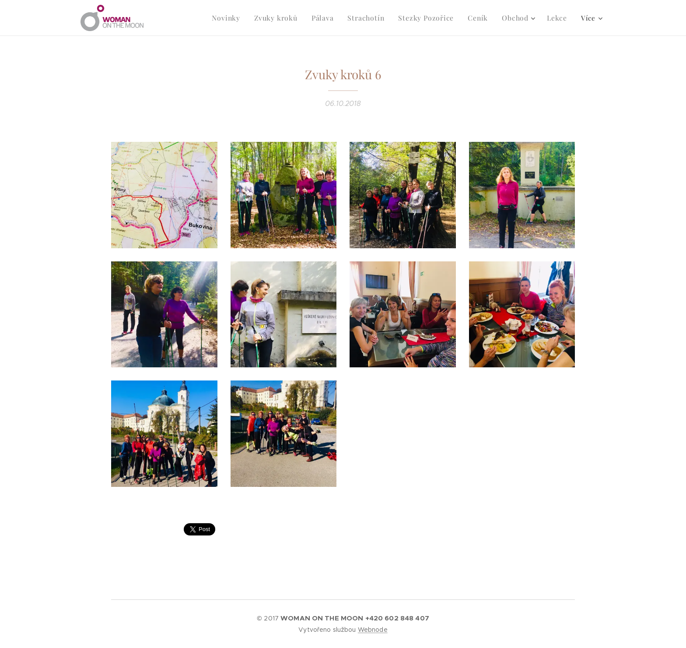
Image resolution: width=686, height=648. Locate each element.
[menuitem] (241, 18)
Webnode (373, 630)
